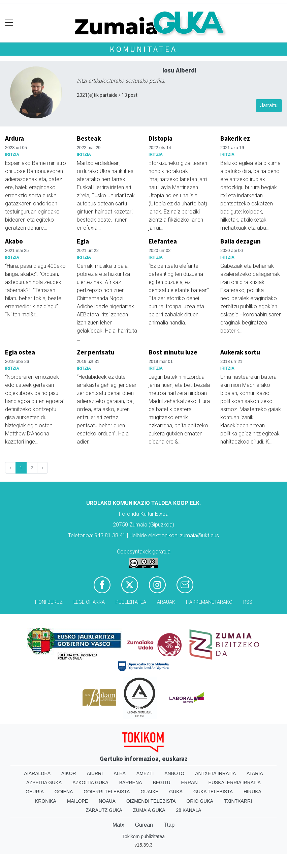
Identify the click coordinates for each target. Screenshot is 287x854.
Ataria (255, 773)
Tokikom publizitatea (143, 836)
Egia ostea (20, 352)
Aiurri (95, 773)
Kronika (45, 801)
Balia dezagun (240, 241)
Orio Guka (199, 801)
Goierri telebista (107, 791)
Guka (176, 791)
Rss (247, 602)
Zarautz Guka (104, 810)
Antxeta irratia (215, 773)
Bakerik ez (235, 138)
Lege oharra (89, 602)
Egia (83, 241)
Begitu (161, 782)
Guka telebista (213, 791)
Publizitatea (131, 602)
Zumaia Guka (149, 810)
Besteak (89, 138)
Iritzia (12, 154)
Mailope (77, 801)
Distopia (160, 138)
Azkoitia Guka (90, 782)
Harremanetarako (209, 602)
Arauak (166, 602)
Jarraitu (269, 105)
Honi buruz (49, 602)
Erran (189, 782)
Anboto (174, 773)
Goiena (64, 791)
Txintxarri (238, 801)
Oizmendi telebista (151, 801)
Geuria (35, 791)
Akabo (14, 241)
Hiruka (252, 791)
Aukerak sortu (240, 352)
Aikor (68, 773)
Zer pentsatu (96, 352)
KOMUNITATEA (143, 49)
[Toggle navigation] (9, 23)
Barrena (130, 782)
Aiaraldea (37, 773)
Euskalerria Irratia (235, 782)
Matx (118, 825)
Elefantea (163, 241)
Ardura (14, 138)
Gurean (144, 825)
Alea (120, 773)
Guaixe (149, 791)
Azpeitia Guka (44, 782)
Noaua (107, 801)
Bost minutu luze (173, 352)
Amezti (145, 773)
